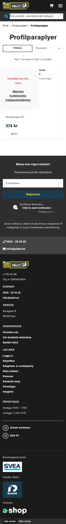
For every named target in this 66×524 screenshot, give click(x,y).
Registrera (33, 194)
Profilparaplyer (39, 26)
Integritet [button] (8, 392)
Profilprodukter (19, 26)
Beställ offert (10, 343)
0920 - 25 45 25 (16, 242)
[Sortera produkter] (48, 48)
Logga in (8, 356)
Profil (5, 26)
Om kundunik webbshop (17, 337)
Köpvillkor (9, 361)
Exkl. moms (25, 521)
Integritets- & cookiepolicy (18, 366)
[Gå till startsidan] (16, 5)
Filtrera (17, 48)
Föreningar (9, 387)
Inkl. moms (9, 521)
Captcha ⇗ (46, 212)
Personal (8, 376)
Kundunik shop (11, 382)
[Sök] (33, 16)
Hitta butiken (10, 371)
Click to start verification (36, 208)
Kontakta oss (10, 332)
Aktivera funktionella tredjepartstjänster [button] (18, 96)
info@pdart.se (15, 249)
